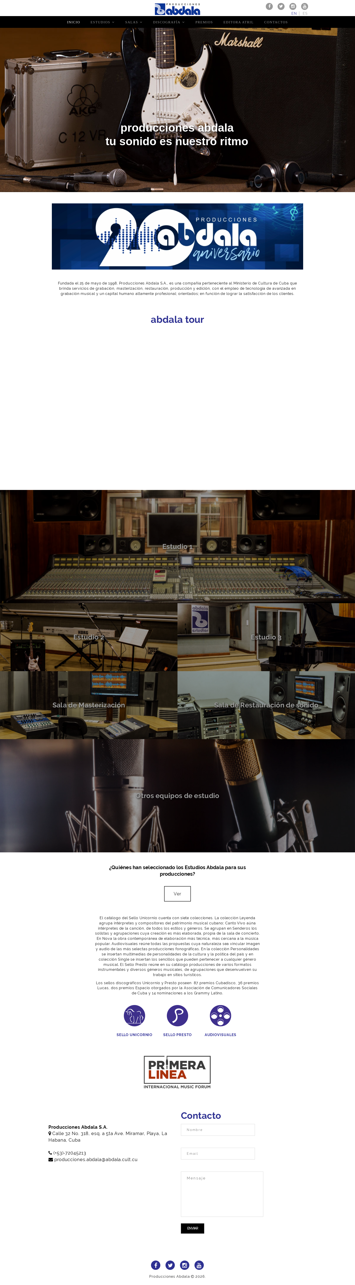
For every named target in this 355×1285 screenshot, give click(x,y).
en (294, 13)
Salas (131, 22)
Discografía (166, 22)
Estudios (100, 22)
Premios (204, 22)
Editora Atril (238, 22)
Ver (178, 894)
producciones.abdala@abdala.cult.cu (96, 1159)
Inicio (73, 22)
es (305, 13)
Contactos (276, 22)
